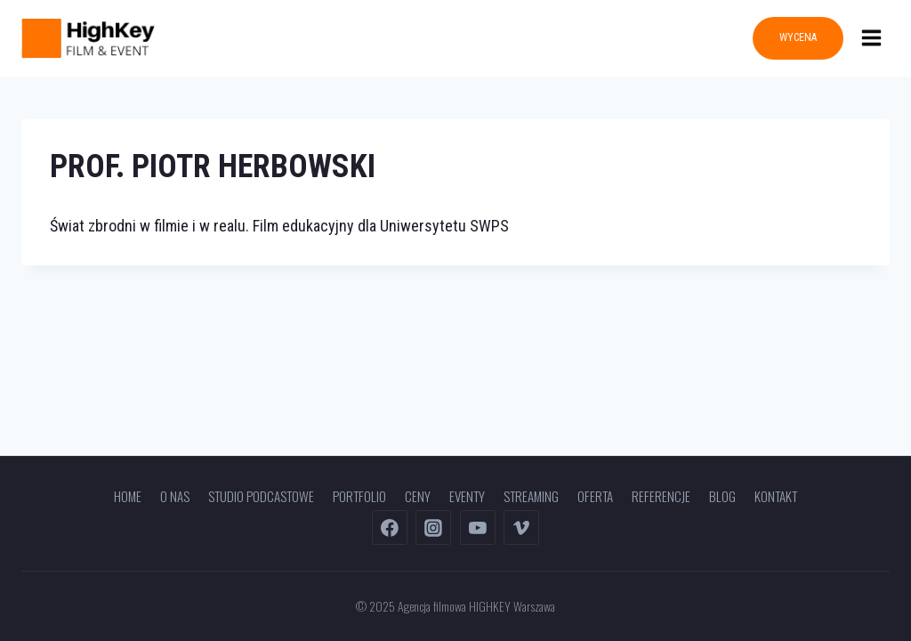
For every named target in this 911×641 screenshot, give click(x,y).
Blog (722, 496)
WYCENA (798, 37)
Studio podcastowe (261, 496)
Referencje (661, 496)
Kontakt (775, 496)
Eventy (467, 496)
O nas (174, 496)
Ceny (418, 496)
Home (127, 496)
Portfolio (359, 496)
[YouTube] (478, 528)
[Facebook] (389, 528)
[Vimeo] (521, 528)
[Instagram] (433, 528)
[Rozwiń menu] (871, 38)
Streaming (531, 496)
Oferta (595, 496)
